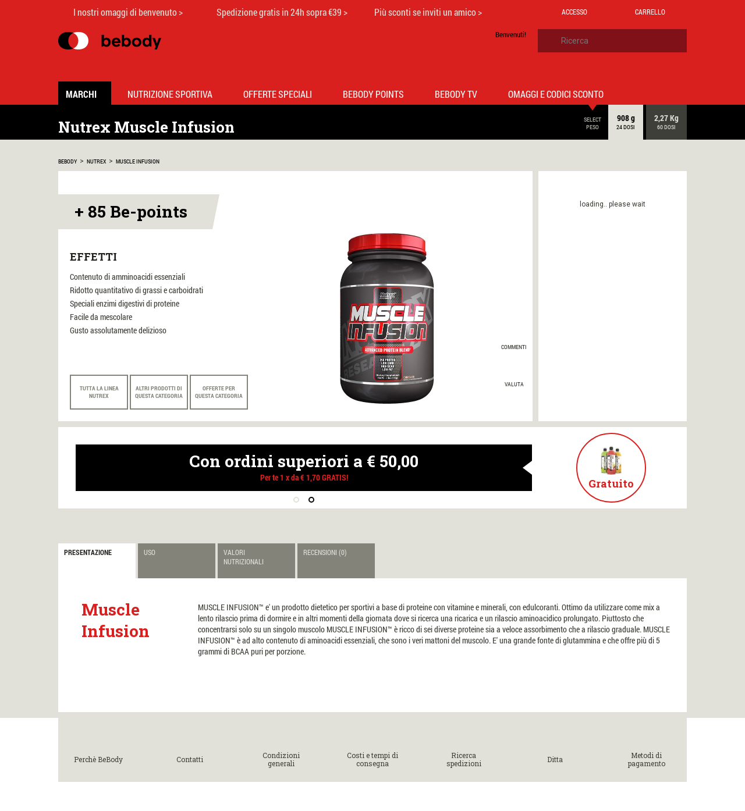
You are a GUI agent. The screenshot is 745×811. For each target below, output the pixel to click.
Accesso (574, 11)
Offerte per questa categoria (219, 392)
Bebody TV (456, 94)
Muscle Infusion (137, 161)
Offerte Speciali (277, 94)
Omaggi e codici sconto (556, 94)
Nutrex (96, 161)
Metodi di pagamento (646, 759)
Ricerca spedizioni (463, 759)
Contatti (189, 759)
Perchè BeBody (98, 759)
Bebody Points (373, 94)
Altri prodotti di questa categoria (159, 392)
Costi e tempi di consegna (372, 759)
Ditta (555, 759)
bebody (67, 161)
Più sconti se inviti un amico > (428, 12)
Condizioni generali (281, 759)
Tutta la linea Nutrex (99, 392)
